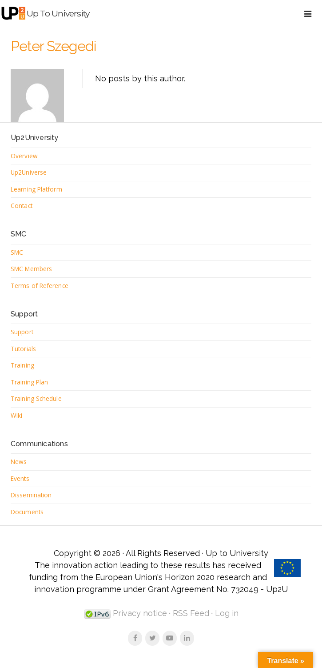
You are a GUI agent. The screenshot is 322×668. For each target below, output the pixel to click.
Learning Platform (36, 189)
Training (22, 365)
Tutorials (23, 348)
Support (22, 332)
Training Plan (29, 382)
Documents (27, 512)
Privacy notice (139, 613)
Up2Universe (29, 172)
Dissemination (31, 495)
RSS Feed (191, 613)
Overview (24, 156)
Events (20, 478)
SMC (17, 252)
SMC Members (31, 268)
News (19, 461)
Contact (21, 205)
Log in (227, 613)
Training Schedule (36, 398)
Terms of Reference (39, 285)
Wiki (16, 415)
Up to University (58, 13)
